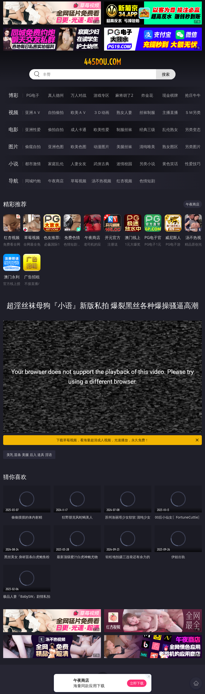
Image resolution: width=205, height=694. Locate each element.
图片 (13, 146)
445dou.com (102, 62)
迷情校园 (124, 163)
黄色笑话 (170, 163)
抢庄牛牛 (193, 95)
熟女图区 (170, 146)
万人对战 (78, 95)
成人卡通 (78, 129)
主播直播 (170, 112)
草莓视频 (78, 181)
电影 (13, 129)
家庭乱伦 (56, 163)
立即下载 (137, 683)
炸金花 (147, 95)
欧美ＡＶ (78, 112)
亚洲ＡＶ (33, 112)
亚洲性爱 (33, 129)
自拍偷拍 (56, 112)
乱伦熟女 (170, 129)
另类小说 (147, 163)
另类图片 (193, 146)
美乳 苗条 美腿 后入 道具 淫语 (29, 454)
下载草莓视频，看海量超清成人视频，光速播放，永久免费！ (127, 440)
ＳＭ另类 (193, 112)
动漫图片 (101, 146)
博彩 (13, 95)
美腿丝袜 (124, 146)
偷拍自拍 (56, 129)
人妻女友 (78, 163)
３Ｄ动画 (101, 112)
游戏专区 (101, 95)
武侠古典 (101, 163)
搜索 (166, 74)
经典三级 (147, 129)
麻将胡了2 (124, 95)
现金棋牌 (170, 95)
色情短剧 (147, 181)
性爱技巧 (193, 163)
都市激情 (33, 163)
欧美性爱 (101, 129)
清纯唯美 (147, 146)
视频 (13, 112)
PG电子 (32, 95)
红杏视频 (124, 181)
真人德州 (56, 95)
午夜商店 (56, 181)
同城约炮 (33, 181)
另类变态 (193, 129)
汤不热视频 (101, 181)
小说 (13, 163)
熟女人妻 (124, 112)
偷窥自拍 (33, 146)
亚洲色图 (56, 146)
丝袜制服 (147, 112)
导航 (13, 180)
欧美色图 (78, 146)
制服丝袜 (124, 129)
